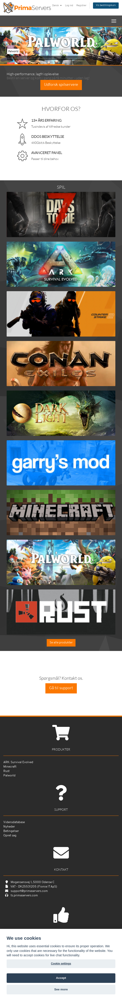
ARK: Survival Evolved (18, 762)
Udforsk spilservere (61, 85)
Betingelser (11, 831)
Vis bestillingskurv (106, 5)
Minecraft (9, 766)
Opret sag (9, 835)
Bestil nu (11, 63)
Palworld (9, 775)
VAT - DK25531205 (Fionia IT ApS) (33, 886)
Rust (6, 771)
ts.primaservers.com (24, 895)
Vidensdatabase (14, 822)
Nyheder (9, 826)
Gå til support (61, 688)
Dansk (57, 5)
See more (61, 989)
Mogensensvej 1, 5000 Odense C (32, 882)
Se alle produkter (61, 642)
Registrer (81, 5)
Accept (61, 978)
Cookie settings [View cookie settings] (61, 963)
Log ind (69, 5)
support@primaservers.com (29, 891)
